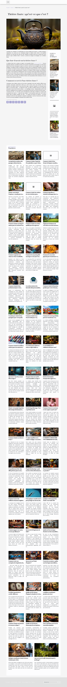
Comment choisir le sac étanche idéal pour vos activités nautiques (31, 317)
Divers (12, 7)
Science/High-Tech (26, 682)
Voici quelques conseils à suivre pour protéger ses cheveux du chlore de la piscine (33, 500)
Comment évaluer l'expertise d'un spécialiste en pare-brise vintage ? (54, 95)
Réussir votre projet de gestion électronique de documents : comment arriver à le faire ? (16, 409)
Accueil (7, 7)
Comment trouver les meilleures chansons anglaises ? (16, 500)
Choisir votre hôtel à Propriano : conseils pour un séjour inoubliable (15, 194)
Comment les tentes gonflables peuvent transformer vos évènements (50, 317)
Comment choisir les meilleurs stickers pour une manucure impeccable (16, 347)
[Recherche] (50, 682)
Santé (19, 682)
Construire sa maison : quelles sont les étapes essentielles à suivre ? (50, 563)
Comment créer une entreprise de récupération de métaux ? (16, 563)
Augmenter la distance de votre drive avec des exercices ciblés (50, 225)
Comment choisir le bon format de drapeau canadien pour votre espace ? (54, 115)
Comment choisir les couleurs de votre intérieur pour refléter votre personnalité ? (33, 194)
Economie (8, 682)
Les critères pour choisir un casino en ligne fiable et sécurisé (32, 347)
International (14, 682)
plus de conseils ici (38, 63)
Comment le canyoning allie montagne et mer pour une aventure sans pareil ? (33, 256)
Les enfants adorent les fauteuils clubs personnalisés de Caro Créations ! (33, 287)
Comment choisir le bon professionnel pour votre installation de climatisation (16, 287)
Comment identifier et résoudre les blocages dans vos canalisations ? (50, 194)
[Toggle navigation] (8, 2)
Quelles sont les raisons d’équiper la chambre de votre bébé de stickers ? (33, 594)
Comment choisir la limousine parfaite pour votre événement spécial (50, 287)
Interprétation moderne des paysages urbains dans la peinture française (54, 74)
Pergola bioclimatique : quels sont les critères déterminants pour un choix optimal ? (33, 470)
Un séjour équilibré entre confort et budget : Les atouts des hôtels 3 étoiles (33, 439)
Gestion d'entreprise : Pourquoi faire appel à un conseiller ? (49, 378)
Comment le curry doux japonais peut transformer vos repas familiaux (50, 256)
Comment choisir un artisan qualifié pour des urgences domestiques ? (33, 225)
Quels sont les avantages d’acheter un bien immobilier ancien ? (50, 531)
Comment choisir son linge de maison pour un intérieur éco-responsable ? (16, 225)
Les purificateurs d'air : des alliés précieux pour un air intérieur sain (15, 470)
